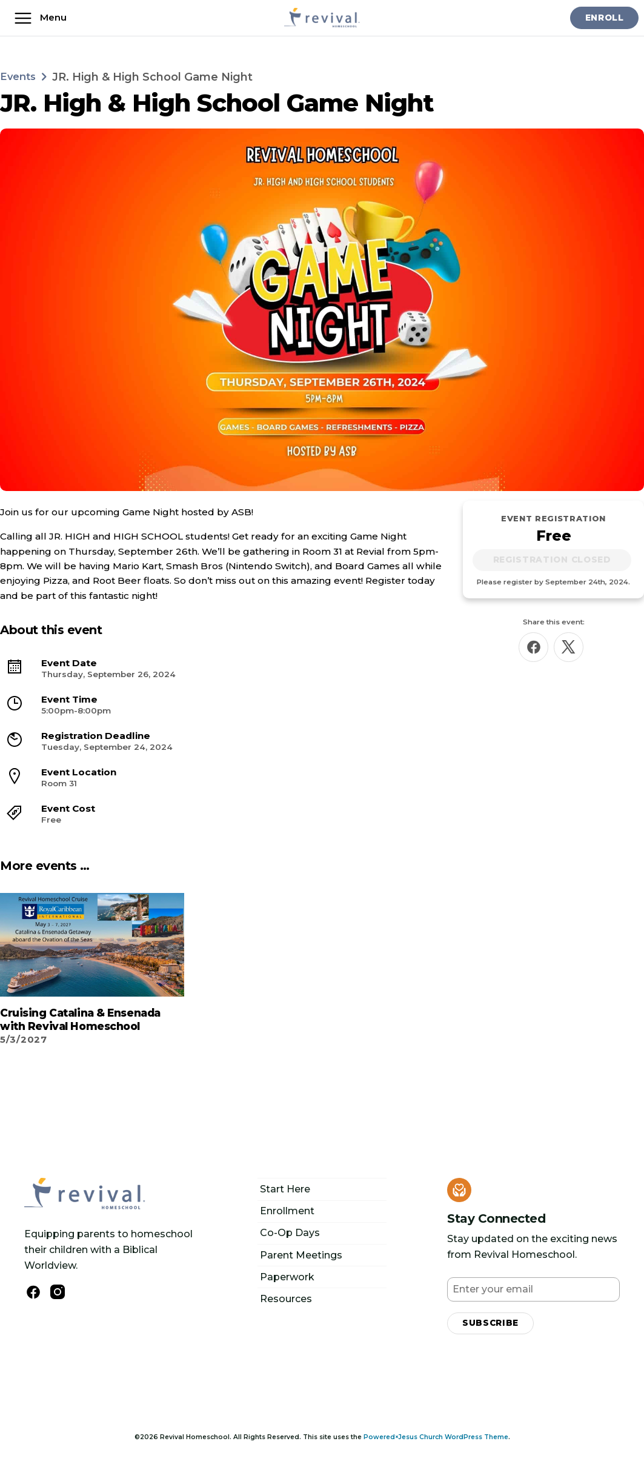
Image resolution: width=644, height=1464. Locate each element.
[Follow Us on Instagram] (57, 1291)
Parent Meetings (301, 1254)
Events (19, 76)
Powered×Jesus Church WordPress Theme (435, 1438)
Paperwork (287, 1276)
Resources (286, 1297)
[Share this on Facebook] (533, 649)
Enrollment (287, 1209)
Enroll (601, 18)
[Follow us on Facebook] (33, 1291)
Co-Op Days (290, 1231)
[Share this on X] (568, 649)
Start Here (285, 1188)
